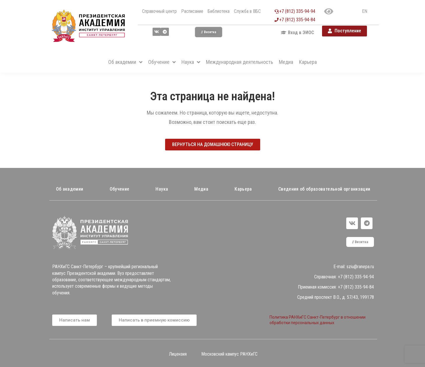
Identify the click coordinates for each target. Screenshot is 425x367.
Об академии (69, 189)
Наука (161, 189)
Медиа (201, 189)
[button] (208, 32)
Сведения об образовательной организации (324, 189)
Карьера (243, 189)
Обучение (120, 189)
